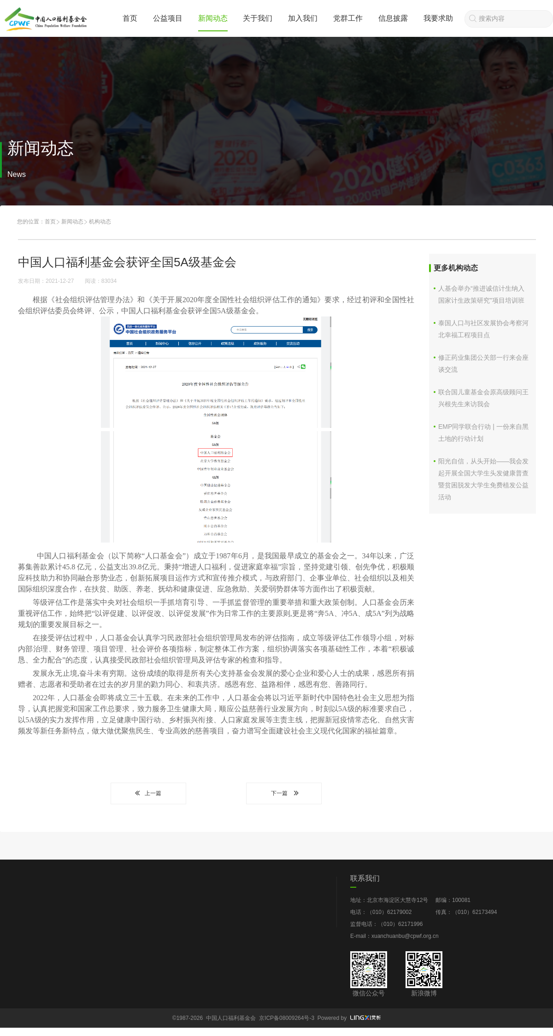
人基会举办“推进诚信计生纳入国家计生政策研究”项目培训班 (481, 294)
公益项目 (167, 18)
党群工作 (348, 18)
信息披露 (393, 18)
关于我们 (257, 18)
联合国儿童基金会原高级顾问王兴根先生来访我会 (483, 398)
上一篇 (148, 793)
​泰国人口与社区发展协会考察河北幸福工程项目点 (483, 329)
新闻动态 (213, 18)
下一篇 (284, 793)
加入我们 (303, 18)
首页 (130, 18)
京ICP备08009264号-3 (286, 1018)
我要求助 (438, 18)
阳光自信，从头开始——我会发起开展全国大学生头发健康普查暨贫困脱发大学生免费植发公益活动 (483, 479)
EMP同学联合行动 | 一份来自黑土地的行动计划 (483, 432)
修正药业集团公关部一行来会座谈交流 (483, 363)
